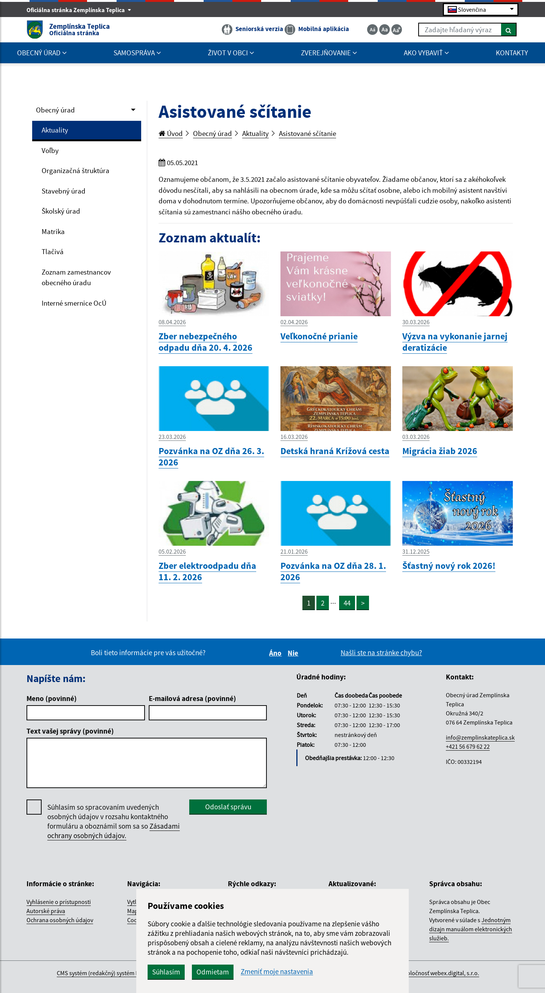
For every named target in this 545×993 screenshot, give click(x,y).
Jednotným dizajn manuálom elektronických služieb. (470, 929)
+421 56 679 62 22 (468, 746)
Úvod (171, 133)
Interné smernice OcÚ (74, 303)
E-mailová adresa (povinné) (192, 698)
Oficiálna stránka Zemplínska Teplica (78, 10)
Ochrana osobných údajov (59, 920)
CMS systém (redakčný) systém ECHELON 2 (110, 973)
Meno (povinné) (51, 698)
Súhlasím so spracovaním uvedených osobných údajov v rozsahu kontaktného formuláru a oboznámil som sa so (113, 821)
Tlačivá (53, 251)
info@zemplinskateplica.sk (480, 737)
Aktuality (55, 129)
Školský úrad (61, 210)
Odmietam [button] (212, 971)
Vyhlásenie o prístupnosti (58, 902)
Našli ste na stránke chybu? (381, 652)
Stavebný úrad (64, 190)
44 (347, 602)
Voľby (50, 150)
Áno (276, 652)
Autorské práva (45, 911)
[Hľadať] (509, 29)
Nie (294, 652)
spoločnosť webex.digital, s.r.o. (440, 973)
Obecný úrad (55, 109)
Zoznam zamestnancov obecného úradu (76, 277)
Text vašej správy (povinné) (70, 730)
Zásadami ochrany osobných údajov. (113, 830)
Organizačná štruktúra (75, 170)
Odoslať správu (228, 806)
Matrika (53, 231)
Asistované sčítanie (307, 133)
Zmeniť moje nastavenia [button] (277, 971)
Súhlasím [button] (166, 971)
